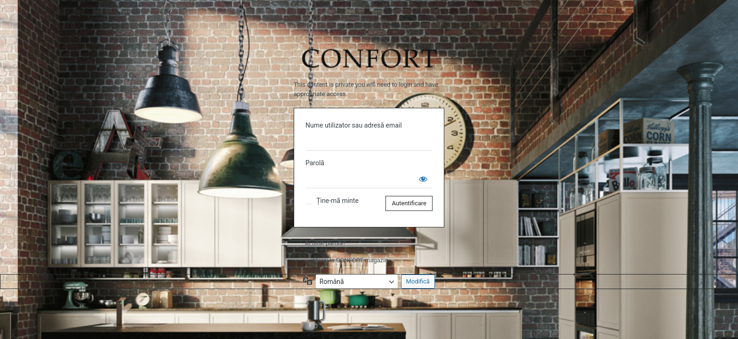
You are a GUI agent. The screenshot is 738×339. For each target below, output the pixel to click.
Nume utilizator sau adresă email (353, 125)
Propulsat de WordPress (369, 52)
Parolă (314, 163)
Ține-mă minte (337, 200)
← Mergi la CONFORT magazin (346, 260)
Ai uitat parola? (325, 243)
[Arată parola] (423, 179)
